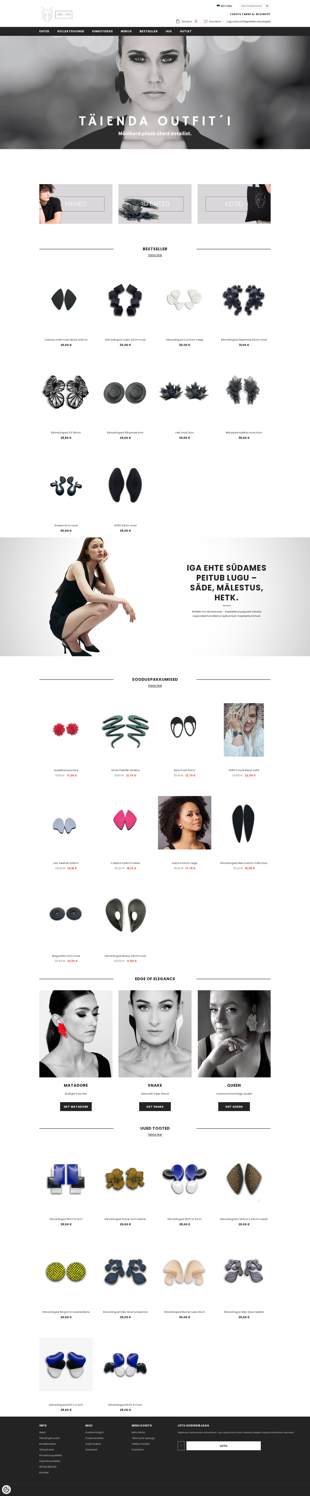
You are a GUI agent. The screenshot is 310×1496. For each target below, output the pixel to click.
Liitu (248, 1446)
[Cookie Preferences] (6, 1489)
